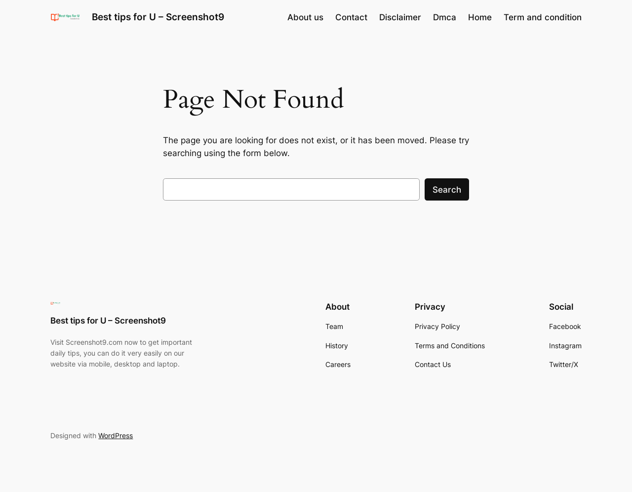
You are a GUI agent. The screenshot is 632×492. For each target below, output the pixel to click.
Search (447, 190)
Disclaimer (400, 17)
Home (480, 17)
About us (305, 17)
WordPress (115, 435)
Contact (351, 17)
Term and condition (543, 17)
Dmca (444, 17)
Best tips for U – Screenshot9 (158, 17)
